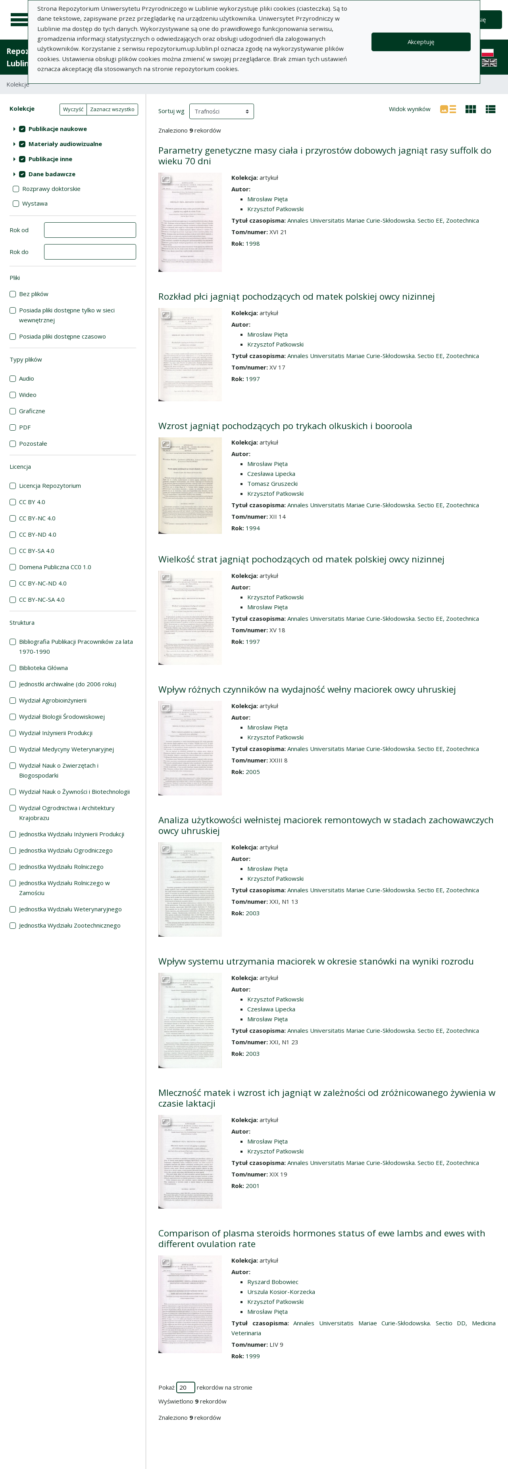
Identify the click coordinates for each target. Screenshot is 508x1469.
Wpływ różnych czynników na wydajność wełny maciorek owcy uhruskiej (307, 689)
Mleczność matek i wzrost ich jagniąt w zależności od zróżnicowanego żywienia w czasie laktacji (326, 1097)
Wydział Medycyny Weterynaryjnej (66, 749)
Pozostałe (33, 443)
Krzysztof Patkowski (275, 209)
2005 (253, 772)
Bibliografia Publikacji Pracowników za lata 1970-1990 (76, 646)
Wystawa (35, 203)
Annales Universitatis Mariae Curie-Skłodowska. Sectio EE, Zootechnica (383, 220)
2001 (253, 1186)
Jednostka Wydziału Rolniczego (61, 866)
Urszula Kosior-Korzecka (281, 1292)
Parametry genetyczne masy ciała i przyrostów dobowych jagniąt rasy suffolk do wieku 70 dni (324, 155)
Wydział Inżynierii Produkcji (55, 733)
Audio (26, 378)
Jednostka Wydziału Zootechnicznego (70, 925)
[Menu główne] (20, 20)
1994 (253, 528)
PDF (25, 427)
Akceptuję (421, 42)
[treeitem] (73, 129)
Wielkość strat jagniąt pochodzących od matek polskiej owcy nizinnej (301, 559)
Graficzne (32, 411)
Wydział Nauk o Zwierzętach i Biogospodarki (58, 770)
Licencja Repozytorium (50, 485)
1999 (253, 1356)
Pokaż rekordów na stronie (205, 1387)
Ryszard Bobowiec (272, 1282)
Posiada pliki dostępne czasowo (62, 336)
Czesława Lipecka (271, 473)
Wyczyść (73, 109)
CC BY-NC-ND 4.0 (43, 583)
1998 (253, 243)
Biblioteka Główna (43, 668)
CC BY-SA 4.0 (36, 550)
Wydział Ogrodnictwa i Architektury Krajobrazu (67, 813)
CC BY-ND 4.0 (37, 534)
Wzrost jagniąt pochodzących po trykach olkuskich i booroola (285, 426)
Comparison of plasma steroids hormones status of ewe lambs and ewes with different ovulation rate (321, 1238)
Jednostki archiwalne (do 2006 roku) (67, 684)
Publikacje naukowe (58, 129)
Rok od (19, 230)
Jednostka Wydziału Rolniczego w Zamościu (64, 888)
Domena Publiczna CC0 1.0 (55, 567)
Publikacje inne (50, 159)
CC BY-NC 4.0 (37, 518)
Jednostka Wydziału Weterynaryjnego (70, 909)
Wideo (28, 395)
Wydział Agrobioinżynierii (53, 700)
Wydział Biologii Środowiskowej (62, 716)
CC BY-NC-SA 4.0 (42, 599)
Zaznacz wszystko (112, 109)
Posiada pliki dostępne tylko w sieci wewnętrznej (67, 315)
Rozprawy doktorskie (51, 189)
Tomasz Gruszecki (272, 483)
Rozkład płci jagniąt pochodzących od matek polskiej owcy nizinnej (296, 296)
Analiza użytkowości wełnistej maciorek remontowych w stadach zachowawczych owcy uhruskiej (326, 825)
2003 (253, 913)
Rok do (19, 252)
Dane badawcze (52, 174)
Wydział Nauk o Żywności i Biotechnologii (74, 791)
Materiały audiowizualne (65, 144)
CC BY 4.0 (32, 502)
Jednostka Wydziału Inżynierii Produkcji (71, 834)
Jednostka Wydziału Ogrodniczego (66, 850)
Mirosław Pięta (267, 199)
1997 (253, 379)
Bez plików (33, 294)
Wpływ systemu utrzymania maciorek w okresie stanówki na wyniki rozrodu (316, 961)
